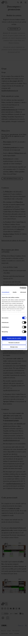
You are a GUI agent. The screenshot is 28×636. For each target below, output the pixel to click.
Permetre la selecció (14, 342)
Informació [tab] (23, 292)
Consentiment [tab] (5, 292)
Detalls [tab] (15, 292)
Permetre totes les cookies (14, 338)
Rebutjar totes (14, 347)
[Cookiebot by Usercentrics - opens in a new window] (20, 288)
